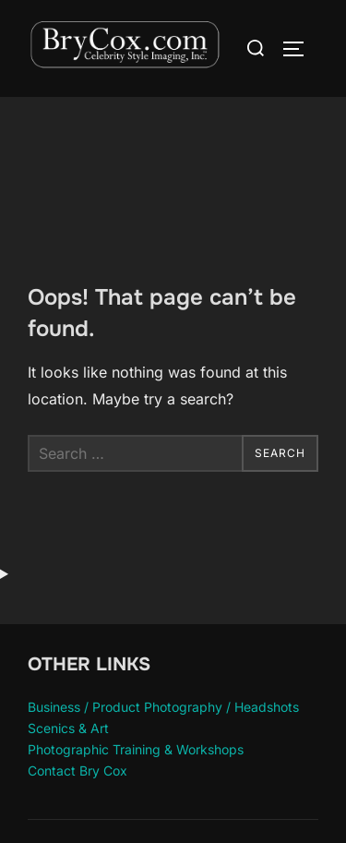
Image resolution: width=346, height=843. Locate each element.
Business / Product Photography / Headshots (163, 707)
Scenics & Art (68, 728)
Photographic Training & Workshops (136, 749)
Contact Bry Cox (77, 770)
